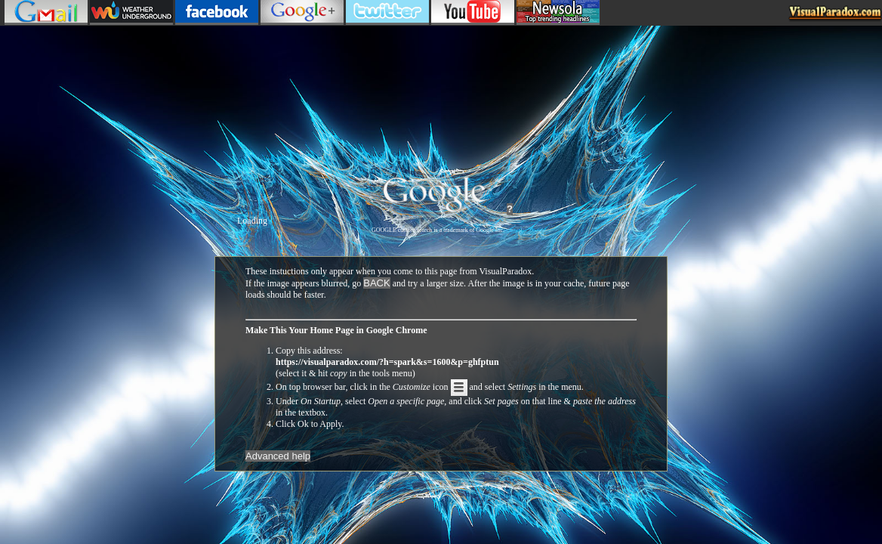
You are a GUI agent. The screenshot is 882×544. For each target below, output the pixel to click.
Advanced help (277, 456)
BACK (376, 283)
